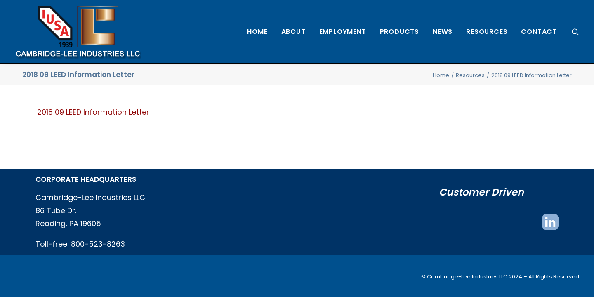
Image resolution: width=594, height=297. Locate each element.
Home (257, 31)
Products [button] (399, 31)
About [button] (293, 31)
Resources (486, 31)
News (443, 31)
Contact (539, 31)
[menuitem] (257, 31)
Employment (342, 31)
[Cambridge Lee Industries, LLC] (78, 31)
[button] (575, 31)
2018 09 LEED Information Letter (93, 112)
